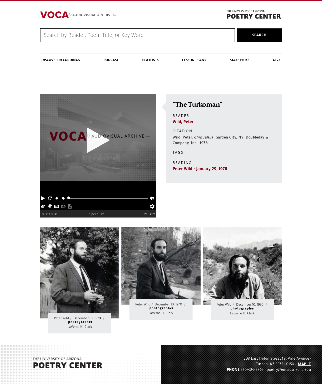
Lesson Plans (194, 60)
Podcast (111, 60)
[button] (43, 197)
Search (259, 35)
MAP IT (304, 364)
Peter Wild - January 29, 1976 (200, 168)
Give (277, 60)
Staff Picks (239, 60)
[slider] (68, 197)
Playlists (150, 60)
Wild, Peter (183, 121)
